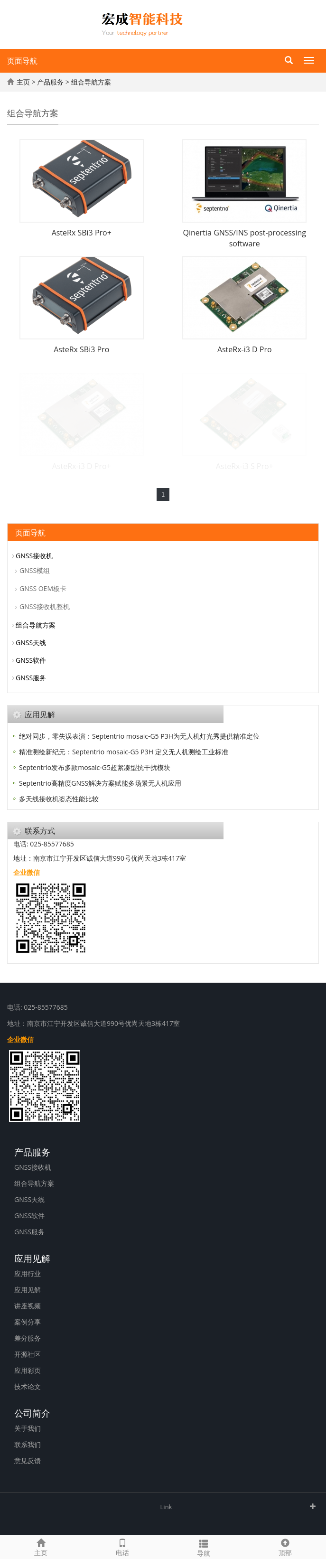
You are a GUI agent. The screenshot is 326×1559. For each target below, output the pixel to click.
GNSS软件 (31, 660)
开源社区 (27, 1354)
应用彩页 (27, 1370)
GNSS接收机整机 (44, 606)
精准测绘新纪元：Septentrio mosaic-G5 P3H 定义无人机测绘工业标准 (123, 751)
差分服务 (27, 1338)
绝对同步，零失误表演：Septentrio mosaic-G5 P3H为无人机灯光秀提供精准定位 (139, 736)
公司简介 (32, 1412)
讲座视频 (27, 1305)
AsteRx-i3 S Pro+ (244, 466)
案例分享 (27, 1321)
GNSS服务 (31, 677)
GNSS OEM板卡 (42, 588)
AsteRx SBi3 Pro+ (82, 232)
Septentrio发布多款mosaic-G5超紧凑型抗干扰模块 (94, 767)
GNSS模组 (34, 570)
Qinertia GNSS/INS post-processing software (244, 238)
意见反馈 (27, 1460)
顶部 (285, 1546)
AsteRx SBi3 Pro (81, 349)
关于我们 (27, 1428)
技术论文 (27, 1386)
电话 (122, 1546)
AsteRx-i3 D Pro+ (81, 466)
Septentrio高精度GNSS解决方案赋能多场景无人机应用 (100, 783)
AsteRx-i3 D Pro (244, 349)
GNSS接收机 (34, 555)
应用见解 (32, 1257)
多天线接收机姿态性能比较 (59, 798)
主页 (23, 81)
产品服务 (50, 81)
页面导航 (22, 61)
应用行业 (27, 1273)
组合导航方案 (91, 81)
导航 (204, 1547)
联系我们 (27, 1444)
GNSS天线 (31, 642)
